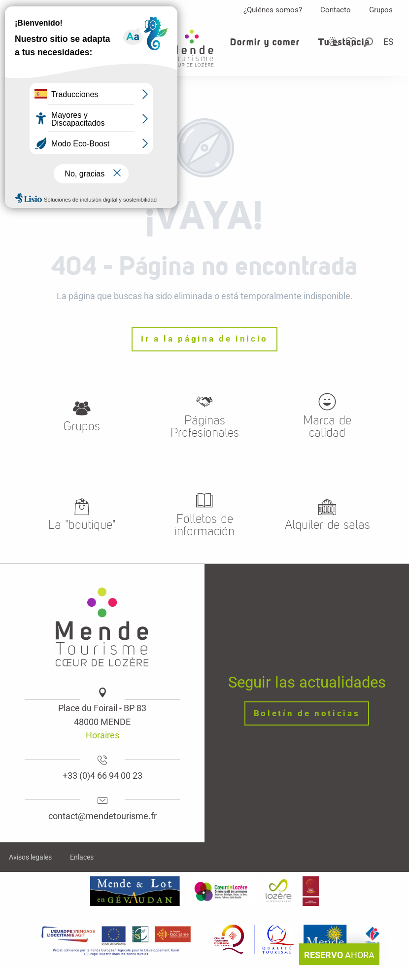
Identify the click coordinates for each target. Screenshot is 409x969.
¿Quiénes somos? (272, 9)
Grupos (381, 9)
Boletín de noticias (307, 713)
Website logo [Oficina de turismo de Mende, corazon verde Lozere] (29, 87)
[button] (369, 42)
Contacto (335, 9)
